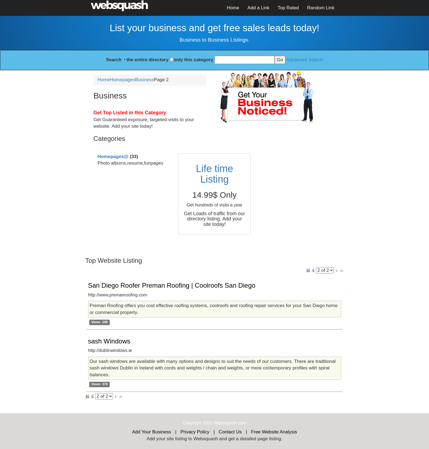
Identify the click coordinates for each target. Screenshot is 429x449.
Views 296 (99, 322)
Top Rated (288, 7)
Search (113, 59)
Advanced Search (304, 59)
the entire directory (147, 59)
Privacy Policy (194, 432)
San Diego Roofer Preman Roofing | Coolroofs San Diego (172, 285)
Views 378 (99, 384)
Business (144, 79)
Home (233, 7)
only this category (193, 59)
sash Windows (109, 341)
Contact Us (230, 432)
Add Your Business (151, 432)
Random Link (320, 7)
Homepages (122, 79)
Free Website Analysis (274, 432)
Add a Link (258, 7)
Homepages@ (113, 156)
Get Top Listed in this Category (130, 112)
